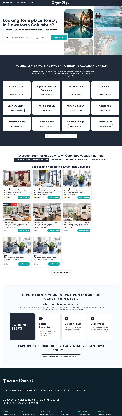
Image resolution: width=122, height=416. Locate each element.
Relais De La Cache (8, 385)
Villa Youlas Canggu (26, 385)
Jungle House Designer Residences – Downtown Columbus (14, 191)
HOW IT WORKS (46, 356)
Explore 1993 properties (46, 110)
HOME (5, 356)
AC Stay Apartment (83, 388)
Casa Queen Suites (8, 388)
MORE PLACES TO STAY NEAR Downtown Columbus (61, 136)
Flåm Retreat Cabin (63, 380)
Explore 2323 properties (76, 94)
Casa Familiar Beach (45, 388)
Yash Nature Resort (103, 383)
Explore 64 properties (75, 126)
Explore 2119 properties (16, 110)
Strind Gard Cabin (62, 388)
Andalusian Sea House (46, 383)
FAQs (85, 356)
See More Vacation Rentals (61, 238)
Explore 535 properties (76, 110)
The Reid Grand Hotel (9, 380)
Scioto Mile (71, 226)
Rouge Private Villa (26, 388)
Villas (23, 377)
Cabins (60, 377)
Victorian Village (43, 193)
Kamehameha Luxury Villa (28, 380)
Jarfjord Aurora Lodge (63, 383)
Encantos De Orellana (46, 390)
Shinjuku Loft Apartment (84, 385)
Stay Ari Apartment (83, 383)
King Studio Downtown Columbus (13, 223)
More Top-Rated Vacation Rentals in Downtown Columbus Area (61, 322)
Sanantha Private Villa (27, 383)
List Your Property (16, 356)
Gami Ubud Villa (25, 390)
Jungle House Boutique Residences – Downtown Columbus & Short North (43, 191)
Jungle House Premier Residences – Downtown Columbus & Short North (75, 191)
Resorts (101, 377)
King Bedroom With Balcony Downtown (73, 223)
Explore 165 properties (105, 110)
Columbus (6, 193)
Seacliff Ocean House (46, 385)
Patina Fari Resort (103, 390)
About (31, 3)
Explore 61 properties (105, 126)
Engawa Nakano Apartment (85, 390)
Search (59, 37)
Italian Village (13, 193)
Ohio (34, 226)
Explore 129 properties (17, 126)
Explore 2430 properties (16, 94)
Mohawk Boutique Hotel (9, 383)
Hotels (5, 377)
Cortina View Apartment (84, 380)
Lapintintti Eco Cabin (63, 390)
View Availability (23, 197)
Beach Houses (45, 377)
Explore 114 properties (46, 126)
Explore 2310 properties (105, 94)
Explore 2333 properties (46, 94)
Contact (78, 356)
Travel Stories (59, 356)
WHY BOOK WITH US (32, 356)
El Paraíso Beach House (46, 380)
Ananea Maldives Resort (104, 380)
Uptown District (13, 226)
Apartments (82, 377)
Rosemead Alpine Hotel (9, 390)
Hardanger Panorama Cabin (65, 385)
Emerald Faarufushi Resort (105, 385)
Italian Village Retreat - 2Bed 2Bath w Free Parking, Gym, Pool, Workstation (103, 191)
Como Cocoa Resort (103, 388)
